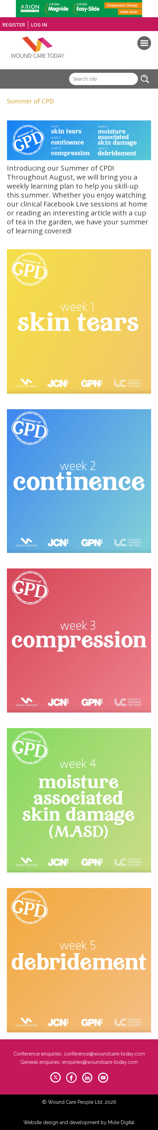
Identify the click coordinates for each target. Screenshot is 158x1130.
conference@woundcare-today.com (104, 1054)
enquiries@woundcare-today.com (100, 1062)
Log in (39, 24)
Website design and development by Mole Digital (79, 1122)
